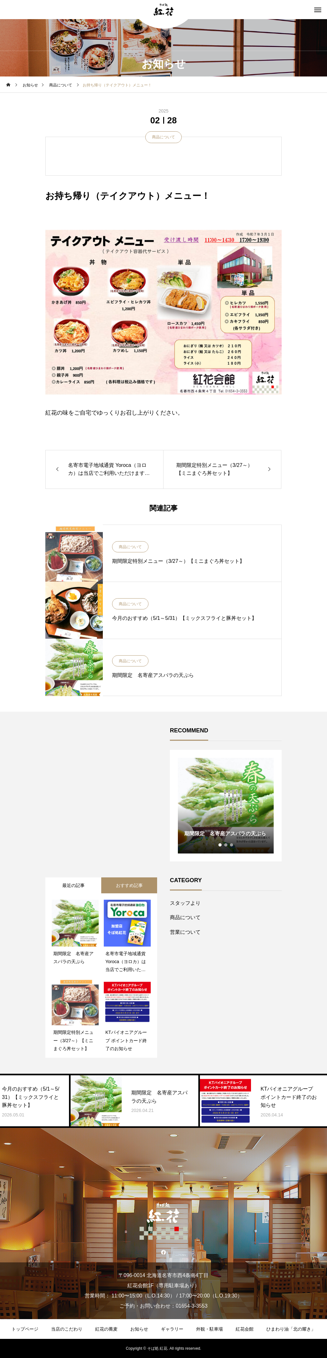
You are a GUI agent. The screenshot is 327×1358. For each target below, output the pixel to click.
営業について (185, 932)
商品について (163, 137)
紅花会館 (245, 1329)
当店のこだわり (66, 1329)
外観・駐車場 (209, 1329)
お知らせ (139, 1329)
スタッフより (185, 903)
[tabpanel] (226, 805)
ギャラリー (172, 1329)
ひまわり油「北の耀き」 (291, 1329)
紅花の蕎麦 (106, 1329)
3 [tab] (232, 844)
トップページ (24, 1329)
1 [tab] (220, 844)
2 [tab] (226, 844)
